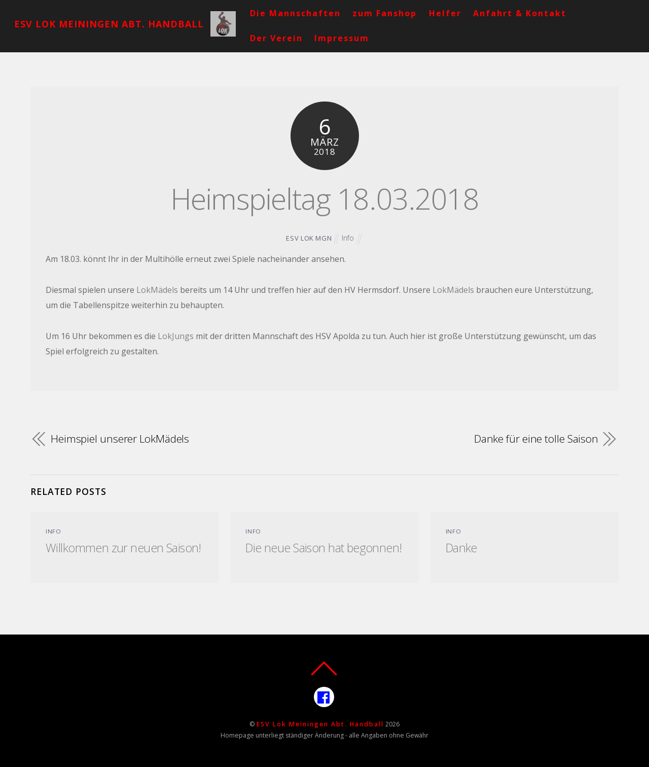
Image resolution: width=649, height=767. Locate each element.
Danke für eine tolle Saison (536, 438)
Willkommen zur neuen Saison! (123, 548)
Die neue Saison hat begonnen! (323, 548)
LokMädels (157, 289)
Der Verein (276, 38)
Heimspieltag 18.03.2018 (324, 198)
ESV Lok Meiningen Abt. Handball (320, 724)
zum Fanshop (384, 13)
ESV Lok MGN (309, 238)
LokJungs (176, 336)
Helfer (445, 13)
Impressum (341, 38)
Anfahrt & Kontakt (519, 13)
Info (348, 238)
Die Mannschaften (295, 13)
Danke (461, 548)
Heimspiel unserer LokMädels (120, 438)
